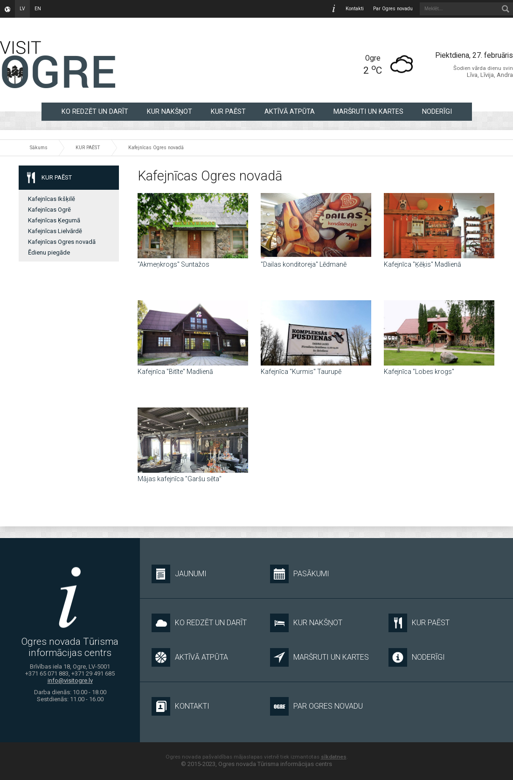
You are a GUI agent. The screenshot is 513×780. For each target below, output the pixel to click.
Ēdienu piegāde (49, 252)
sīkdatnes (334, 756)
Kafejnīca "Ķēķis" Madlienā (422, 264)
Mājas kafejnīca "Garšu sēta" (180, 479)
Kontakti (355, 9)
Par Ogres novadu (393, 9)
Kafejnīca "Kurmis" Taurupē (301, 371)
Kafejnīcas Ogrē (49, 209)
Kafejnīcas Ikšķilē (51, 198)
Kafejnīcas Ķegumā (54, 220)
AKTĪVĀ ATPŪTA (289, 111)
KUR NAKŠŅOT (169, 111)
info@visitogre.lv (70, 680)
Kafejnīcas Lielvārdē (55, 231)
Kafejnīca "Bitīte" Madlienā (175, 371)
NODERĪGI (437, 111)
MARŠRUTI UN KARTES (368, 111)
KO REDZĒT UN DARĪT (95, 111)
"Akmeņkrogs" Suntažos (173, 264)
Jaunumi (179, 574)
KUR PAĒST (228, 111)
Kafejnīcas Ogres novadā (156, 148)
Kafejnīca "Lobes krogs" (419, 371)
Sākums (39, 148)
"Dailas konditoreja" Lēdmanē (304, 264)
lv (22, 9)
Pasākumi (299, 574)
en (38, 9)
